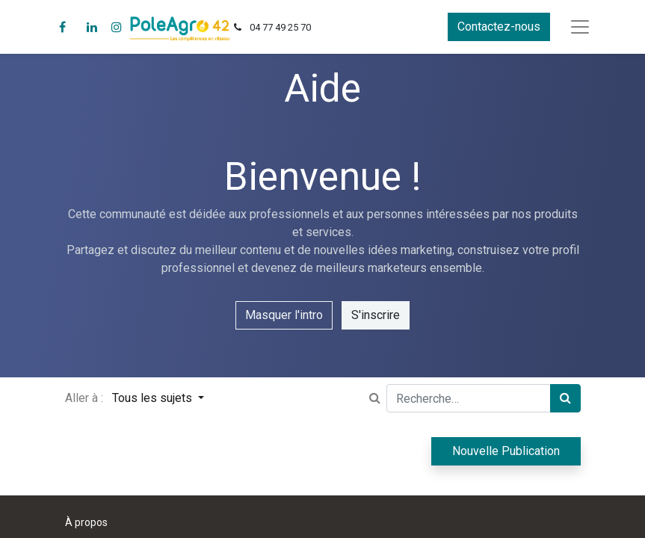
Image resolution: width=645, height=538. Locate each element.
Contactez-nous (498, 26)
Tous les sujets (153, 398)
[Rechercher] (565, 398)
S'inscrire (375, 315)
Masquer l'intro (284, 315)
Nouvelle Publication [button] (506, 451)
